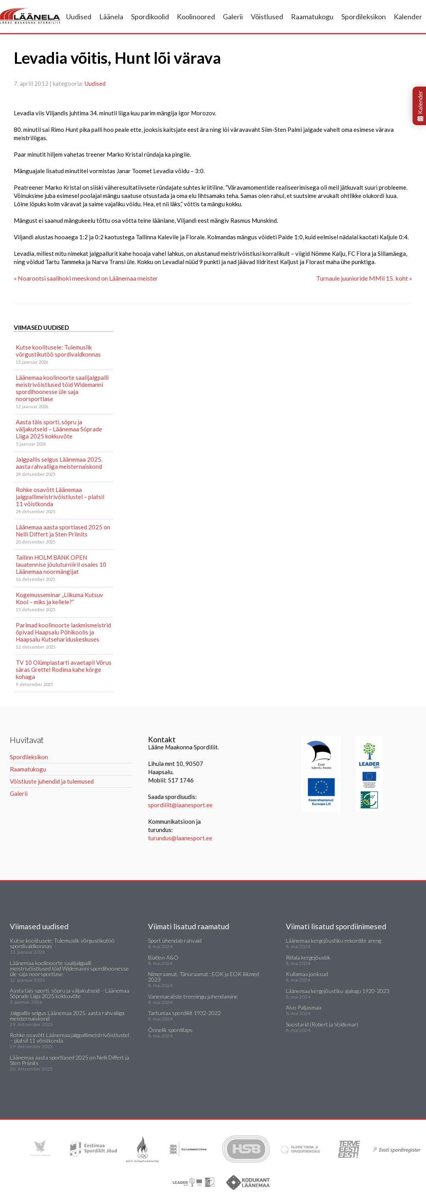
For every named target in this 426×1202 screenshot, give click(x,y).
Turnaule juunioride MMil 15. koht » (364, 278)
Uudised (78, 16)
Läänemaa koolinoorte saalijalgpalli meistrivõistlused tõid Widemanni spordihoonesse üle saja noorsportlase (62, 388)
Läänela (111, 16)
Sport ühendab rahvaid (175, 940)
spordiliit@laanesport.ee (180, 804)
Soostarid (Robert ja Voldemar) (322, 1024)
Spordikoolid (150, 16)
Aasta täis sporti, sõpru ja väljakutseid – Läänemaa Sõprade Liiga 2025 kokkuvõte (59, 429)
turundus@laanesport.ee (180, 837)
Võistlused (267, 16)
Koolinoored (196, 16)
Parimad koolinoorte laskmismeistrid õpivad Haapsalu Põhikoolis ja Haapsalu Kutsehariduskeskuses (63, 632)
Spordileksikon (363, 16)
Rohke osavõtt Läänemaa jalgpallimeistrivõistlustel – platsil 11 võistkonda (60, 496)
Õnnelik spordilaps (170, 1029)
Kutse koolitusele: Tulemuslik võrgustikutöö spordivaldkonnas (58, 351)
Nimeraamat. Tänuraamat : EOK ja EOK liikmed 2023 (203, 977)
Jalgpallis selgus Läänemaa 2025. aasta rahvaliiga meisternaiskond (59, 463)
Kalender (408, 16)
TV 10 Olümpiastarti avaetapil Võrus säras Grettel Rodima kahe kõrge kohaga (63, 669)
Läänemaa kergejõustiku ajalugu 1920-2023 (337, 990)
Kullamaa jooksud (307, 974)
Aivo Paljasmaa (303, 1007)
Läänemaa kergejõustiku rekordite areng (333, 940)
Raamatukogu (312, 16)
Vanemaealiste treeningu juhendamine (193, 996)
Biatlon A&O (163, 957)
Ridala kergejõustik (308, 957)
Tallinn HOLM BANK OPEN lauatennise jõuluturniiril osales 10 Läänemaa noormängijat (61, 564)
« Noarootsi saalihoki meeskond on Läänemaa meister (86, 278)
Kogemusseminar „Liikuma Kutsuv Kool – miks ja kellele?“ (59, 598)
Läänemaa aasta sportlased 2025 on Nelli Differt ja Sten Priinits (63, 530)
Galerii (233, 16)
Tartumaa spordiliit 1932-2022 (184, 1013)
